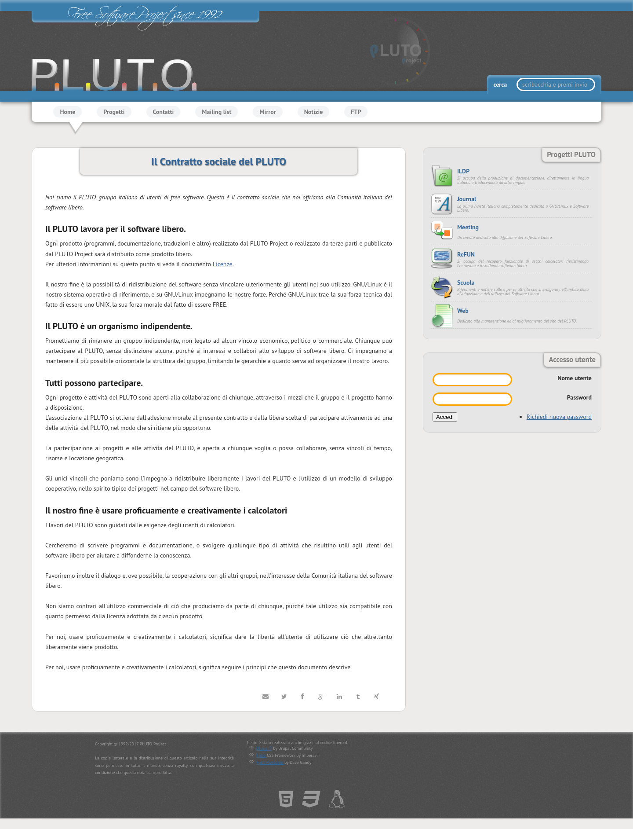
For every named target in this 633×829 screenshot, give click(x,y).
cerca (500, 84)
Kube (261, 755)
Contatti (163, 112)
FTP (356, 112)
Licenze (223, 264)
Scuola (466, 282)
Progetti (113, 112)
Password (579, 397)
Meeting (468, 227)
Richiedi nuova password (559, 417)
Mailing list (216, 112)
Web (463, 311)
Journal (466, 199)
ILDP (463, 171)
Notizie (313, 112)
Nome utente (574, 378)
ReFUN (466, 254)
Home (67, 112)
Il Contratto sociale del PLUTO (218, 161)
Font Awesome (269, 762)
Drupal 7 (264, 748)
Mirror (267, 112)
